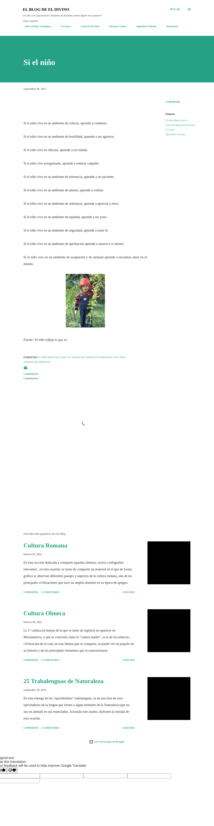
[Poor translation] (12, 770)
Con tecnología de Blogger (107, 741)
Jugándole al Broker (144, 26)
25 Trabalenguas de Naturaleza (63, 681)
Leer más (129, 592)
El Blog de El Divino (46, 9)
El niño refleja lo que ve (176, 120)
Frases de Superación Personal (180, 125)
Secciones (64, 26)
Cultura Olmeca (44, 613)
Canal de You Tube (88, 26)
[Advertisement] (80, 490)
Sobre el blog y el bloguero (36, 26)
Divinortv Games (115, 26)
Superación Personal (175, 134)
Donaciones (170, 26)
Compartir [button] (172, 102)
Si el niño (169, 129)
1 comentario (50, 592)
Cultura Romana (45, 545)
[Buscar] (175, 9)
